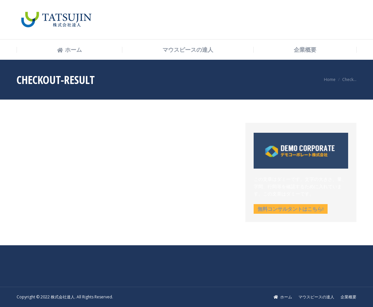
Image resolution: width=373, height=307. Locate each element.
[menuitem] (69, 50)
